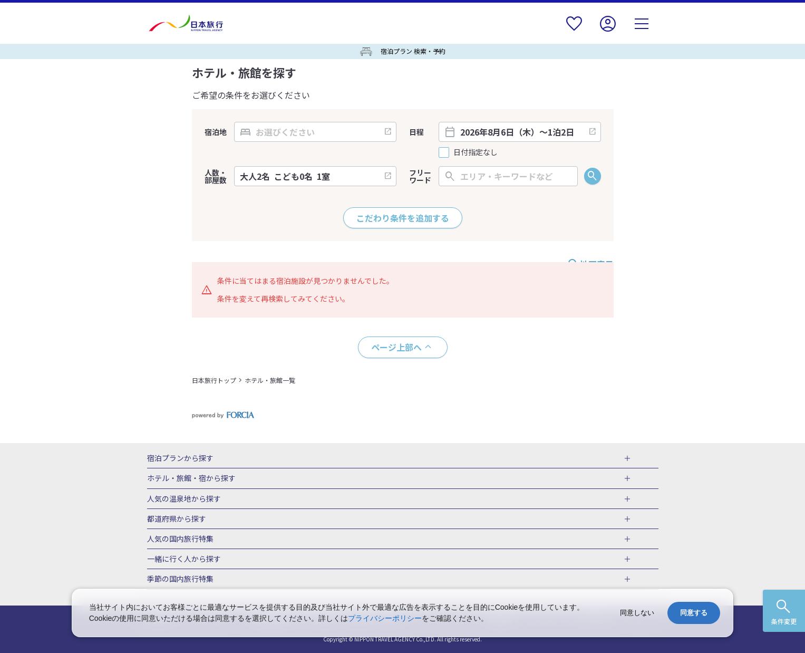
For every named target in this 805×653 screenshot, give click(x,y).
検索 (592, 176)
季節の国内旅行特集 (180, 579)
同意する (693, 613)
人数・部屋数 (216, 176)
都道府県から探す (176, 519)
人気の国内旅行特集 (180, 539)
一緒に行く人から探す (184, 559)
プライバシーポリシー (385, 618)
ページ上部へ (396, 347)
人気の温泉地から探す (184, 499)
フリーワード (420, 176)
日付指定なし (475, 152)
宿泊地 (216, 132)
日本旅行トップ (214, 380)
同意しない (637, 613)
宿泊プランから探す (180, 458)
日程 (416, 132)
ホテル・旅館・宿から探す (191, 478)
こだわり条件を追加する (402, 218)
